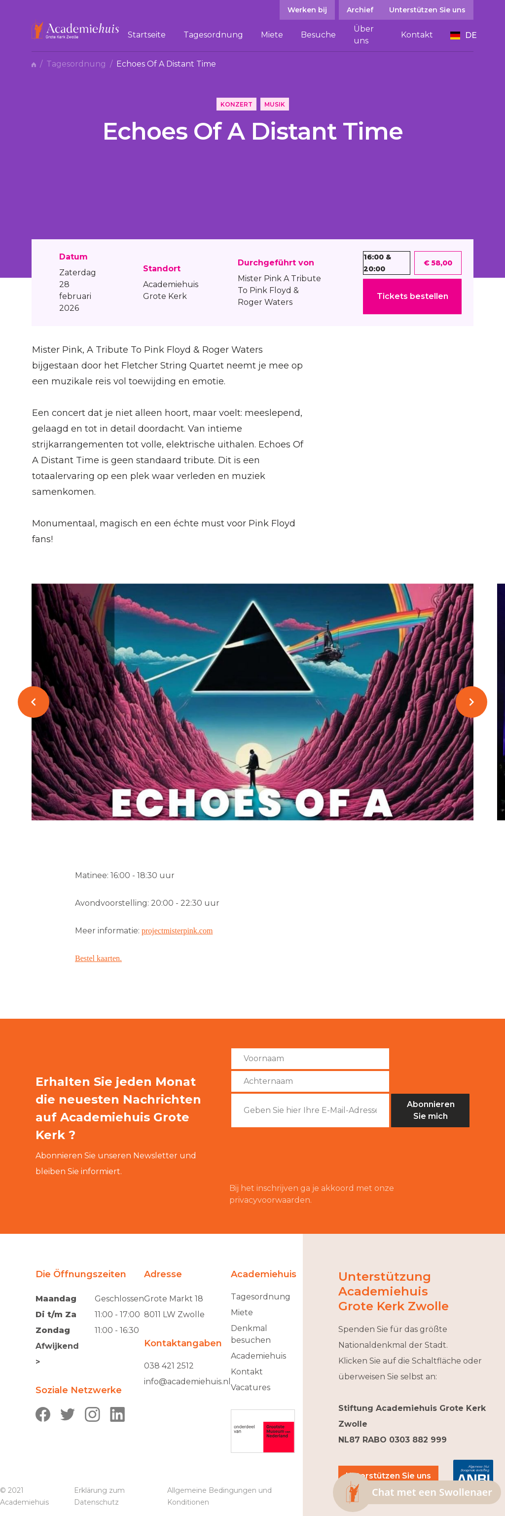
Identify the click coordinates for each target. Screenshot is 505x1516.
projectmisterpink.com (177, 930)
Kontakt (247, 1371)
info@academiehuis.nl (187, 1381)
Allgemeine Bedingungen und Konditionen (219, 1496)
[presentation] (304, 1155)
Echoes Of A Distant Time (166, 64)
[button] (463, 35)
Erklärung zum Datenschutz (99, 1496)
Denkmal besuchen (251, 1334)
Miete (242, 1312)
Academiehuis (258, 1356)
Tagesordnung (76, 64)
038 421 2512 (169, 1365)
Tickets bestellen (412, 296)
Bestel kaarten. (98, 958)
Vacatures (250, 1387)
